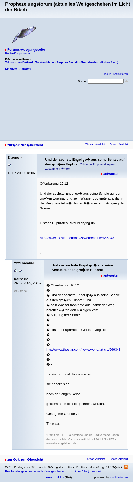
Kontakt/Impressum (17, 53)
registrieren (120, 73)
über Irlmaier (89, 62)
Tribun (9, 62)
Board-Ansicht (117, 144)
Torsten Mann (44, 62)
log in (107, 73)
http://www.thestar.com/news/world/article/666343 (77, 238)
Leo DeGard (24, 62)
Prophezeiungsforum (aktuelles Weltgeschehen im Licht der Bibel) (47, 471)
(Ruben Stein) (109, 62)
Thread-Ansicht (93, 144)
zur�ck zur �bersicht (25, 145)
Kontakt (96, 471)
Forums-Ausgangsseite (26, 50)
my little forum (119, 477)
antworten (111, 174)
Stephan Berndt (67, 62)
